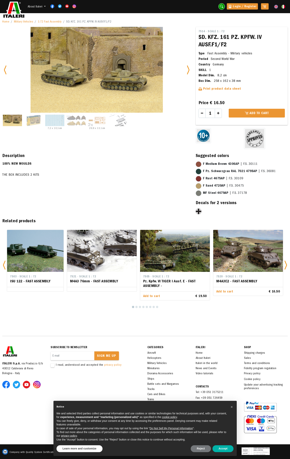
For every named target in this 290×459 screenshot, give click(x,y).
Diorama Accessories (160, 373)
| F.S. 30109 (223, 178)
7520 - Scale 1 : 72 (229, 276)
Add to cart (257, 113)
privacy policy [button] (69, 435)
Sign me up (106, 356)
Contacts (202, 386)
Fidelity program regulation (260, 368)
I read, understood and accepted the (93, 365)
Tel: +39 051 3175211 (210, 392)
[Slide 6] (118, 120)
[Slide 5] (97, 120)
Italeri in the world (207, 363)
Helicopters (154, 358)
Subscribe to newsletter (69, 347)
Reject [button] (201, 448)
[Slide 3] (54, 120)
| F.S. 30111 (230, 164)
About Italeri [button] (35, 6)
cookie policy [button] (169, 417)
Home (5, 21)
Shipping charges (254, 353)
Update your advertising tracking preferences (263, 386)
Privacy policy (252, 373)
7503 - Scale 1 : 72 (23, 276)
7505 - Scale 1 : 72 (156, 276)
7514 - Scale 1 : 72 (212, 31)
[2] (136, 307)
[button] (4, 265)
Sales (247, 358)
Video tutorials (204, 373)
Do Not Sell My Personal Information (171, 428)
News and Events (206, 368)
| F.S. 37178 (225, 193)
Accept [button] (223, 448)
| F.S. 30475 (223, 186)
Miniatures (153, 368)
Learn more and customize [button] (79, 448)
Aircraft (151, 353)
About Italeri (203, 358)
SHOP (247, 347)
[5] (147, 307)
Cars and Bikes (156, 394)
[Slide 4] (76, 120)
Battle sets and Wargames (163, 384)
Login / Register (242, 7)
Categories (155, 347)
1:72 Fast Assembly (50, 21)
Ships (150, 379)
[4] (143, 307)
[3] (140, 307)
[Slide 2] (33, 120)
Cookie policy (252, 379)
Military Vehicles (23, 21)
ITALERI (200, 347)
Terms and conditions (257, 363)
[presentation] (80, 379)
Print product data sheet (220, 89)
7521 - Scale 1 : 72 (83, 276)
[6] (150, 307)
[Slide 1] (12, 120)
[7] (154, 307)
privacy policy (113, 365)
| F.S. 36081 (239, 171)
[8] (157, 307)
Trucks (151, 389)
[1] (133, 307)
